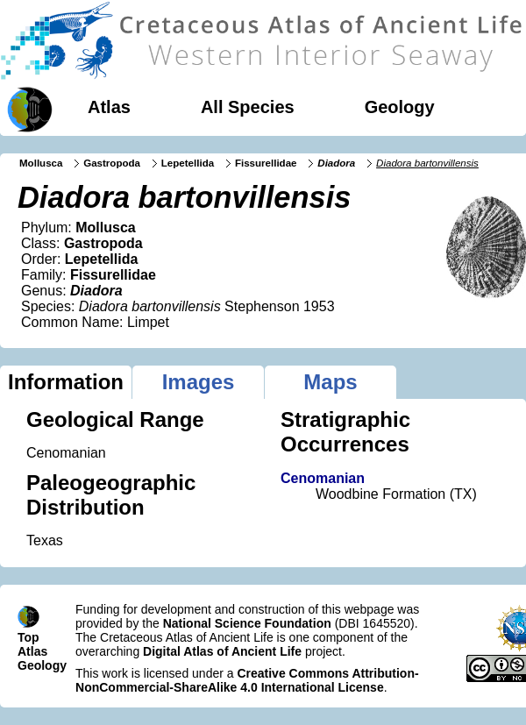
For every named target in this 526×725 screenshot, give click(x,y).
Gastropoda (111, 163)
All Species (248, 107)
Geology (400, 107)
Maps (330, 382)
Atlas (109, 107)
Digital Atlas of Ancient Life (222, 651)
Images (198, 382)
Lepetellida (187, 163)
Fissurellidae (266, 163)
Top (28, 637)
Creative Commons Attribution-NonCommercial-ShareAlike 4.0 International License (247, 680)
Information (66, 382)
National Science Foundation (247, 623)
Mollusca (40, 163)
